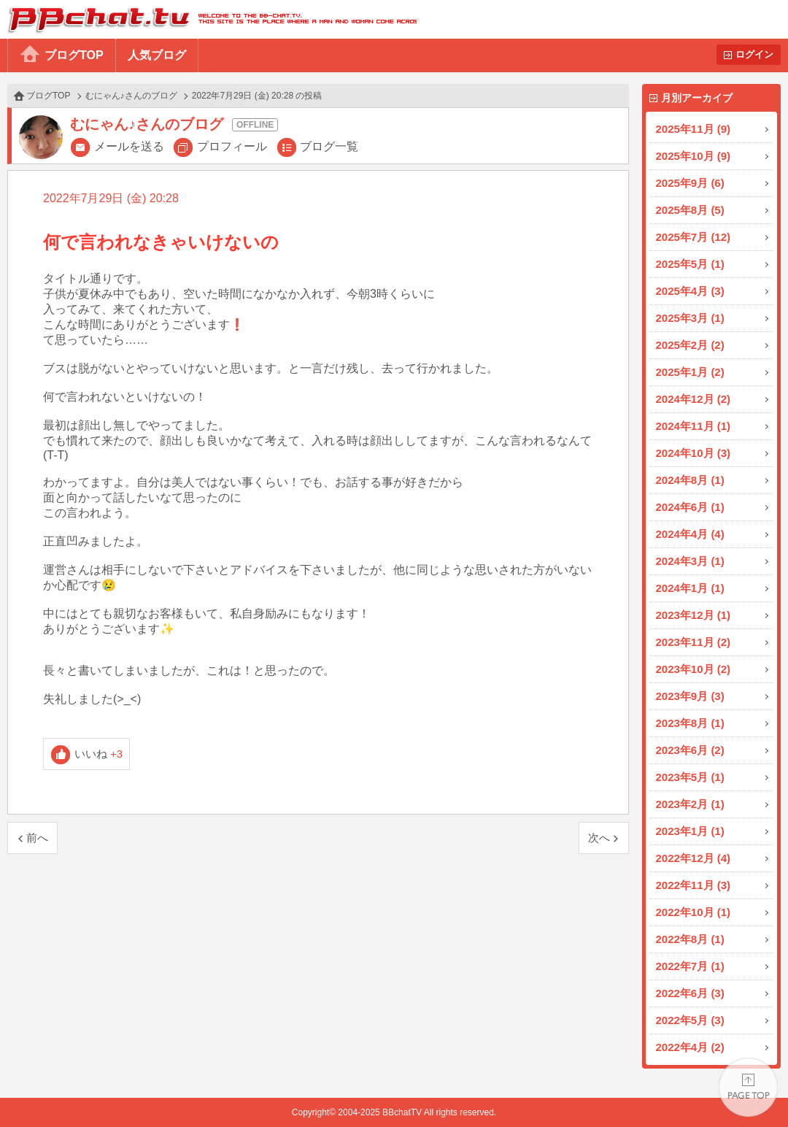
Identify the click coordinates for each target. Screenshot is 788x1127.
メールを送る (129, 146)
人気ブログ (157, 55)
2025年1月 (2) (690, 372)
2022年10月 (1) (693, 912)
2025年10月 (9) (693, 156)
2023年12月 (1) (693, 615)
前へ (37, 837)
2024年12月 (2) (693, 399)
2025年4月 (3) (690, 291)
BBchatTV (208, 19)
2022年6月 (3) (690, 993)
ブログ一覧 (329, 146)
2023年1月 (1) (690, 831)
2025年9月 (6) (690, 183)
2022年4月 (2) (690, 1047)
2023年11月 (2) (693, 642)
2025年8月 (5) (690, 210)
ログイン (754, 54)
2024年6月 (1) (690, 507)
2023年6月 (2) (690, 750)
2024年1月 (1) (690, 588)
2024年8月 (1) (690, 480)
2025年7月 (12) (693, 237)
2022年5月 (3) (690, 1020)
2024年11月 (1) (693, 426)
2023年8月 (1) (690, 723)
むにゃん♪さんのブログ (131, 96)
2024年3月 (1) (690, 561)
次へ (599, 837)
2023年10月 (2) (693, 669)
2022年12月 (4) (693, 858)
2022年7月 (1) (690, 966)
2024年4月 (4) (690, 534)
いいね (98, 753)
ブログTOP (74, 55)
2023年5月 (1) (690, 777)
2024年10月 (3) (693, 453)
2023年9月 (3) (690, 696)
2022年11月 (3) (693, 885)
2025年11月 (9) (693, 129)
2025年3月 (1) (690, 318)
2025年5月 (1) (690, 264)
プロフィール (232, 146)
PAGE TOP (748, 1087)
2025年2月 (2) (690, 345)
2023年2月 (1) (690, 804)
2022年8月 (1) (690, 939)
